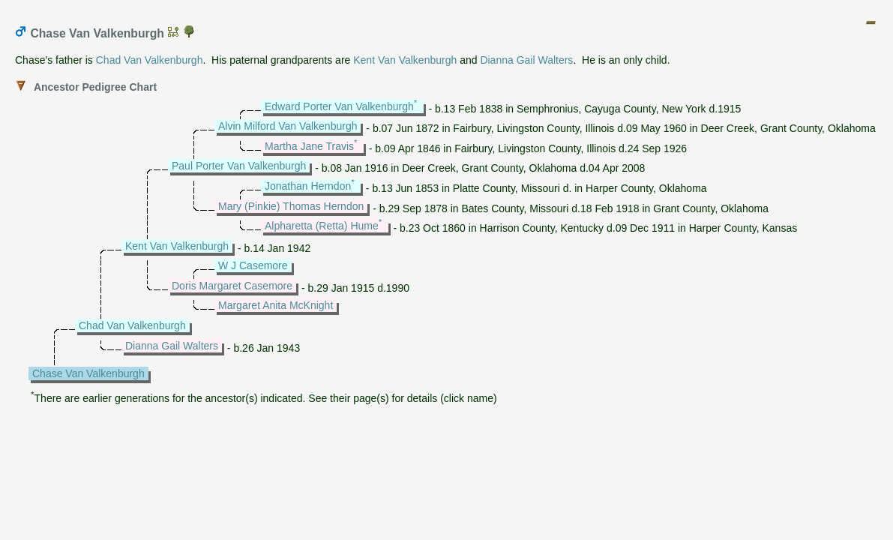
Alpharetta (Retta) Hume (322, 226)
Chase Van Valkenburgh (88, 374)
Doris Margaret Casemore (232, 286)
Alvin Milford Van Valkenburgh (287, 126)
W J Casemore (253, 266)
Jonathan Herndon (308, 186)
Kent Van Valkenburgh (405, 60)
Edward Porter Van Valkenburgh (339, 106)
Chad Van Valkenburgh (149, 60)
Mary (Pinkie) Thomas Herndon (291, 206)
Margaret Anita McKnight (275, 305)
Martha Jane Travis (309, 146)
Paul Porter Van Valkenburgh (239, 166)
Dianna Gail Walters (526, 60)
